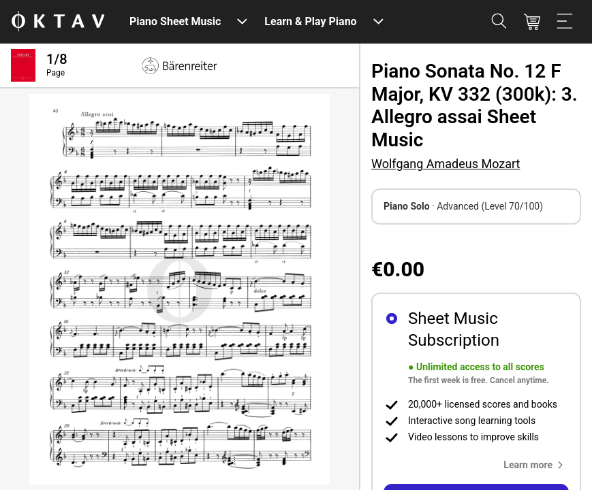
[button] (536, 465)
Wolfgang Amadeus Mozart (445, 164)
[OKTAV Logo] (58, 22)
